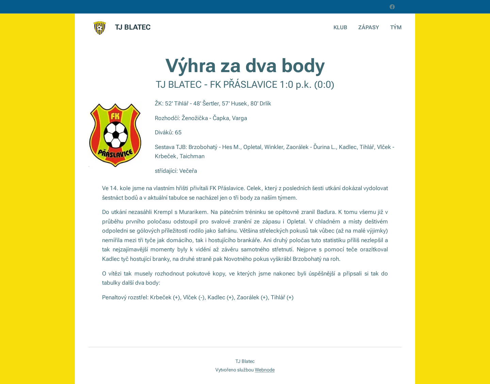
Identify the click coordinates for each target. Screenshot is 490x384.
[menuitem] (345, 27)
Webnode (265, 369)
